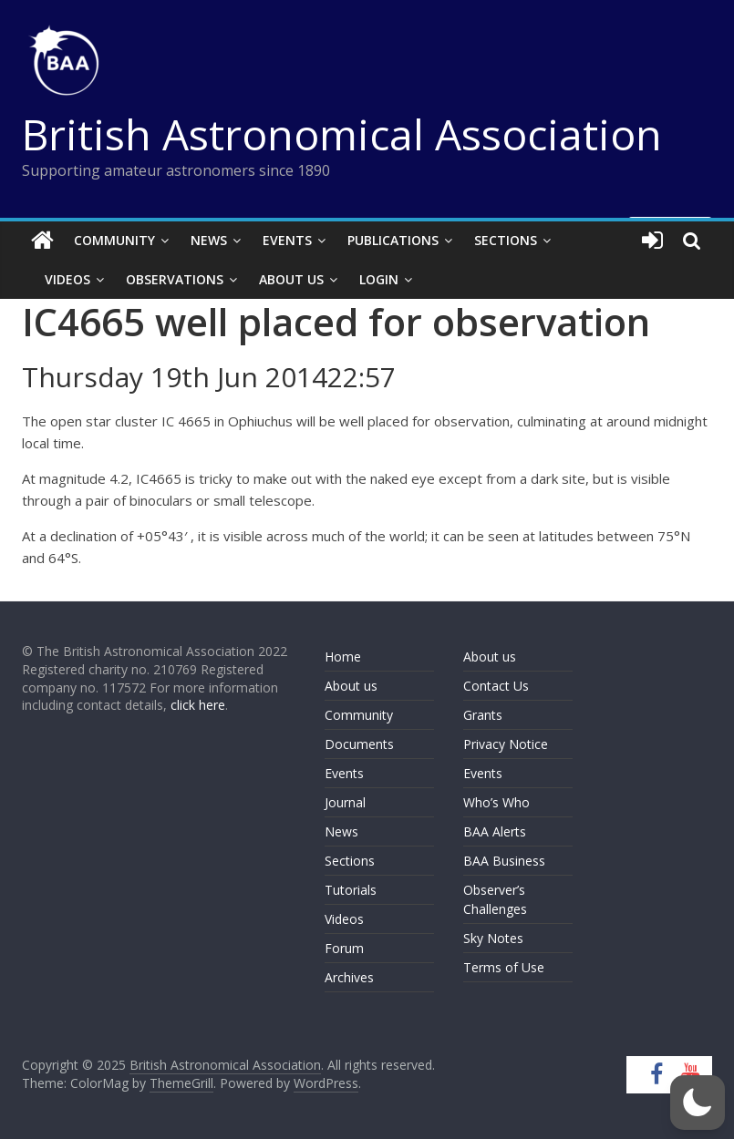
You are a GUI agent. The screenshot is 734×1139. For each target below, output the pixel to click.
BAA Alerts (494, 831)
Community (114, 240)
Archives (349, 977)
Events (287, 240)
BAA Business (504, 860)
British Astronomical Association (342, 134)
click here (198, 704)
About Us (291, 279)
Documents (359, 744)
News (209, 240)
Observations (174, 279)
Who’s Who (496, 802)
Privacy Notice (505, 744)
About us (351, 685)
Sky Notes (493, 938)
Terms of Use (503, 967)
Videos (67, 279)
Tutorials (351, 889)
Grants (482, 714)
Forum (344, 948)
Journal (345, 802)
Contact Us (496, 685)
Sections (505, 240)
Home (343, 656)
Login (378, 279)
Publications (393, 240)
